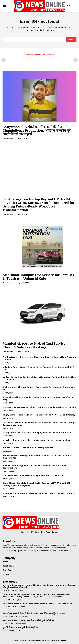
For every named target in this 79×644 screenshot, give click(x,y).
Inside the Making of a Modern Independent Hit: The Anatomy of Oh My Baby (39, 398)
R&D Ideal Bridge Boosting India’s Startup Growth (28, 448)
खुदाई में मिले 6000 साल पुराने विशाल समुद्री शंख (20, 627)
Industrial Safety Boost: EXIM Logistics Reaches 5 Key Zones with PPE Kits (38, 368)
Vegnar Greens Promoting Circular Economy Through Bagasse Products (39, 493)
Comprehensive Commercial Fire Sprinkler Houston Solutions (34, 475)
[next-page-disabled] (75, 60)
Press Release (8, 591)
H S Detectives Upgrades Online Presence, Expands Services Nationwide (39, 407)
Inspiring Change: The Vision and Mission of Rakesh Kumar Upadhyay (37, 440)
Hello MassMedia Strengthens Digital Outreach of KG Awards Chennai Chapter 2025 (38, 456)
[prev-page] (3, 60)
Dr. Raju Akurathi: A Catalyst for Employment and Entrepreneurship (37, 432)
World (5, 631)
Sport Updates (9, 617)
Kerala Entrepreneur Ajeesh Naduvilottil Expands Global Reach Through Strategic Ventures (39, 423)
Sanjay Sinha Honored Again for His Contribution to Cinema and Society (39, 415)
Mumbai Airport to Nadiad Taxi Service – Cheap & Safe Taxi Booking (35, 345)
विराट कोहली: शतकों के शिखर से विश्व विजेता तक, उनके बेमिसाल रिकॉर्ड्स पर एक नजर (34, 613)
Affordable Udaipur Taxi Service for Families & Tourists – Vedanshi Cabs (38, 277)
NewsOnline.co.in (9, 138)
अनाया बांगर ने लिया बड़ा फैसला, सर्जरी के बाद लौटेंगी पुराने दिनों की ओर (28, 620)
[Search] (71, 39)
